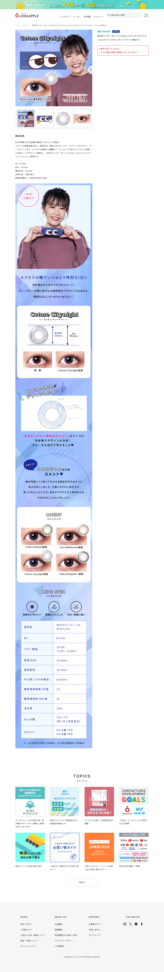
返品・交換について (29, 941)
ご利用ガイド (26, 930)
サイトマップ (94, 935)
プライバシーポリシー (64, 941)
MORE (82, 882)
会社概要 (58, 924)
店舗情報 (58, 930)
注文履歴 (87, 17)
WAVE (25, 25)
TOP (17, 25)
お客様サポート (95, 924)
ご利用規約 (59, 946)
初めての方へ (26, 924)
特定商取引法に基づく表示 (66, 935)
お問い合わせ (94, 930)
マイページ (98, 17)
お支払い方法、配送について (32, 935)
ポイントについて (28, 946)
